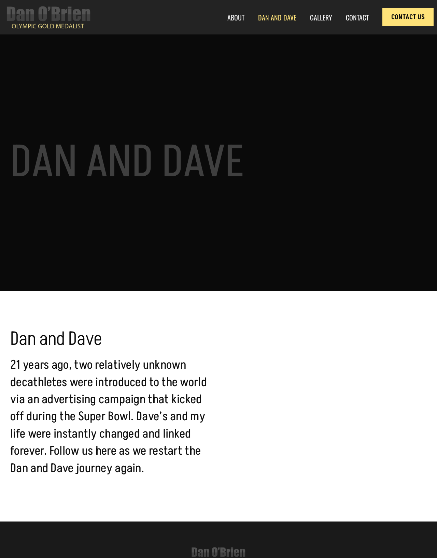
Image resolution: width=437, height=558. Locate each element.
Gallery (321, 17)
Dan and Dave (277, 17)
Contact (357, 17)
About (235, 17)
